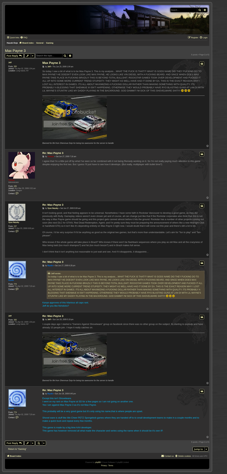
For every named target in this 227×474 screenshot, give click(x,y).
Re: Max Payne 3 (52, 152)
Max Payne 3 (15, 51)
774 (15, 284)
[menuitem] (23, 37)
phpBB (98, 462)
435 (15, 186)
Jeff (10, 63)
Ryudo (11, 280)
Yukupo (11, 180)
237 (15, 226)
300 (15, 66)
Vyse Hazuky (13, 222)
